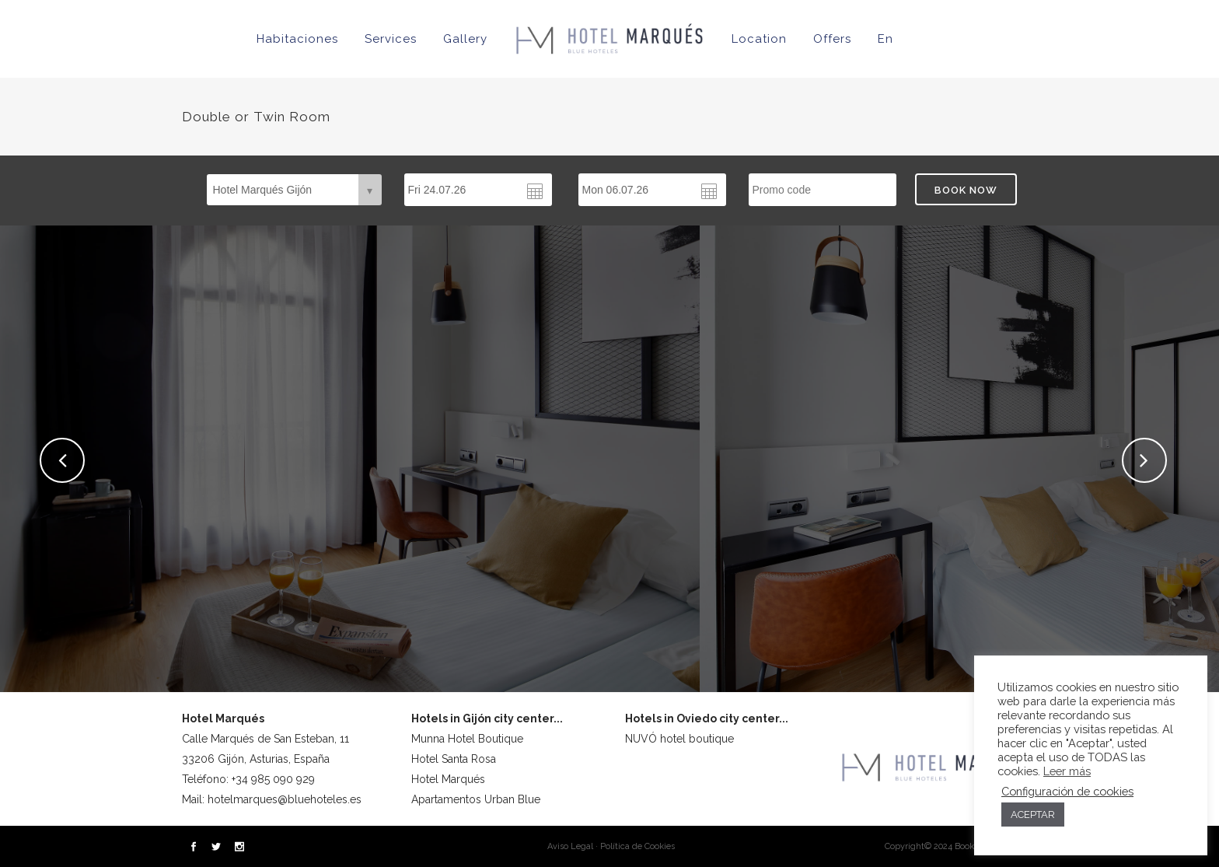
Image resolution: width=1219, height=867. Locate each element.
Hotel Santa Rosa (453, 759)
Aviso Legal (570, 846)
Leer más (1067, 771)
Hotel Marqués (448, 779)
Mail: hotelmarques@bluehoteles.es (272, 799)
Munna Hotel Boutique (467, 738)
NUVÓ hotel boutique (679, 738)
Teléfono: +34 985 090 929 (248, 779)
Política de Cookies (637, 846)
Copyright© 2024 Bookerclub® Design (961, 846)
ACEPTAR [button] (1033, 814)
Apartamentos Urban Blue (475, 799)
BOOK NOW (965, 190)
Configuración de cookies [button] (1067, 791)
